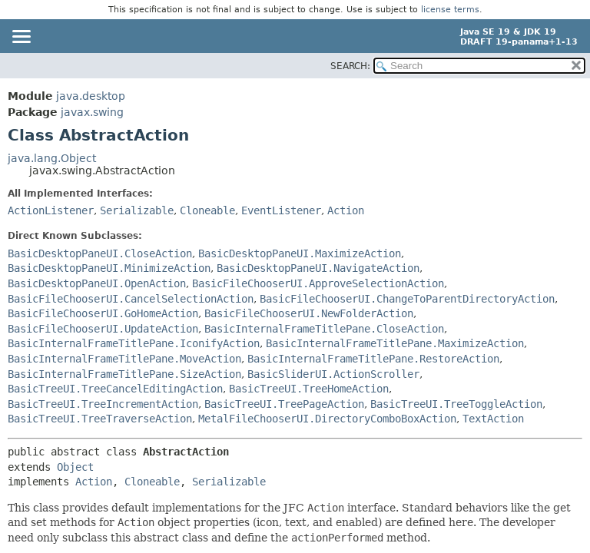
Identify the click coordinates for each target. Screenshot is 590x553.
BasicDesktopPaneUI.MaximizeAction (299, 253)
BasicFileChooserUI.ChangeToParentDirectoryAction (407, 299)
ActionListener (51, 210)
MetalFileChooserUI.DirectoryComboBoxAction (327, 418)
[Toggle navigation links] (21, 37)
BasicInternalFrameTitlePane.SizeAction (124, 374)
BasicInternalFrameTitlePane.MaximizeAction (395, 343)
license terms (450, 10)
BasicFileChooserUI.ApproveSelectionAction (318, 283)
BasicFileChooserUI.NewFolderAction (308, 313)
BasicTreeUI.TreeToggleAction (456, 404)
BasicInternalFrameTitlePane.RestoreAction (373, 359)
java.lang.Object (52, 158)
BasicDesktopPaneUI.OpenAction (97, 283)
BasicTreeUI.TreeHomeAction (309, 388)
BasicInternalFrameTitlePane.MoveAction (124, 359)
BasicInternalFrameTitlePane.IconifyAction (134, 343)
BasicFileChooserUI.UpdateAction (103, 329)
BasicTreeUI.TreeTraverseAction (100, 418)
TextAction (493, 418)
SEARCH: (350, 66)
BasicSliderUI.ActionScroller (333, 374)
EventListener (281, 210)
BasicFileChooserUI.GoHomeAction (103, 313)
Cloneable (207, 210)
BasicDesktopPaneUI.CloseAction (100, 253)
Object (75, 467)
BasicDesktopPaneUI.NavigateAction (318, 268)
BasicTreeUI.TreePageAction (284, 404)
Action (345, 210)
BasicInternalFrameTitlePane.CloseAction (324, 329)
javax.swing (92, 112)
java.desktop (90, 96)
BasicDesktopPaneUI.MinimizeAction (109, 268)
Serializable (137, 210)
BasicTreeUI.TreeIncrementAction (103, 404)
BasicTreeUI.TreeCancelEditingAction (115, 388)
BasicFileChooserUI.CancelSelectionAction (131, 299)
